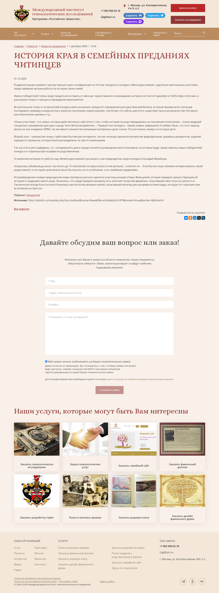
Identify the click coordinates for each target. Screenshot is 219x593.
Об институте (20, 33)
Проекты (19, 553)
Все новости (21, 209)
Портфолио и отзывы (103, 33)
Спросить (134, 15)
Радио (17, 570)
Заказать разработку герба (36, 517)
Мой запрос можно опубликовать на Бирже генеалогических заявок (88, 361)
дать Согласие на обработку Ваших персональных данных (140, 379)
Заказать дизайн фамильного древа (182, 517)
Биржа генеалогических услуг (85, 466)
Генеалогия (33, 195)
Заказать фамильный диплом (182, 466)
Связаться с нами (160, 33)
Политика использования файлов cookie (35, 581)
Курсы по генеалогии (124, 568)
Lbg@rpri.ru (108, 17)
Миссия (39, 553)
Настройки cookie (68, 581)
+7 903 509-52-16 (110, 11)
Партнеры (41, 547)
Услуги (45, 34)
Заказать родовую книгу (134, 517)
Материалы (135, 34)
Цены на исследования (69, 33)
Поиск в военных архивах (85, 517)
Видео (17, 564)
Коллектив (20, 559)
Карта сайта (107, 581)
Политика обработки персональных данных (37, 578)
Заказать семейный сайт (133, 465)
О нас (17, 547)
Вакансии (40, 559)
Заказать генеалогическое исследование (36, 466)
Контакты (40, 564)
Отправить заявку (109, 390)
